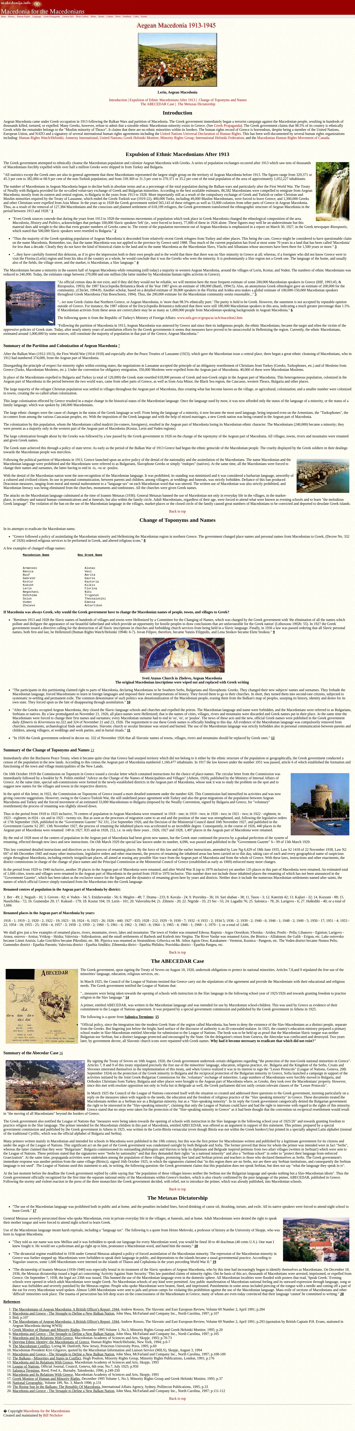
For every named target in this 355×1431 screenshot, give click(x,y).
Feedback (127, 16)
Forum (144, 16)
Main (3, 16)
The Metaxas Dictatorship (196, 104)
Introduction (118, 100)
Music (93, 16)
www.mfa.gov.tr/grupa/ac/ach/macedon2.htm (209, 318)
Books (101, 16)
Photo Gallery (82, 16)
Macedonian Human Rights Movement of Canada (293, 138)
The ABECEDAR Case (157, 104)
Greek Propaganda (51, 16)
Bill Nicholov (53, 1425)
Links (136, 16)
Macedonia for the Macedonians (46, 1421)
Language (36, 16)
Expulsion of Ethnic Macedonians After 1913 (162, 100)
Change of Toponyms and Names (223, 100)
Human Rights (23, 16)
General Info (68, 16)
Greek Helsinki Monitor (141, 138)
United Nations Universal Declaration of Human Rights (200, 134)
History (11, 16)
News (118, 16)
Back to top (177, 511)
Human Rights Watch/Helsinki (41, 138)
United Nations (111, 138)
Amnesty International (81, 138)
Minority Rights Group (177, 138)
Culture (109, 16)
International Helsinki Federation (220, 138)
